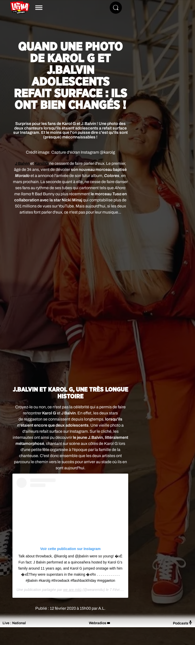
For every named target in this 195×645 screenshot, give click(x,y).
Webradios (97, 623)
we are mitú (72, 590)
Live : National (14, 623)
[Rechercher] (116, 8)
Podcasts (182, 622)
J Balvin (22, 163)
